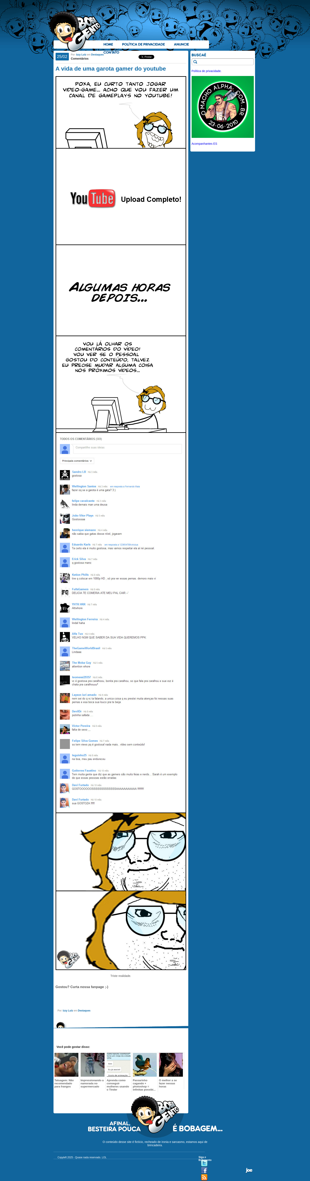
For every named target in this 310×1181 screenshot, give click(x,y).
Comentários (80, 58)
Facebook (204, 1170)
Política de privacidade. (207, 71)
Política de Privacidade (143, 44)
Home (108, 44)
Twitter (204, 1163)
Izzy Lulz (81, 54)
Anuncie (181, 44)
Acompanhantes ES (204, 143)
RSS (204, 1177)
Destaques (97, 54)
